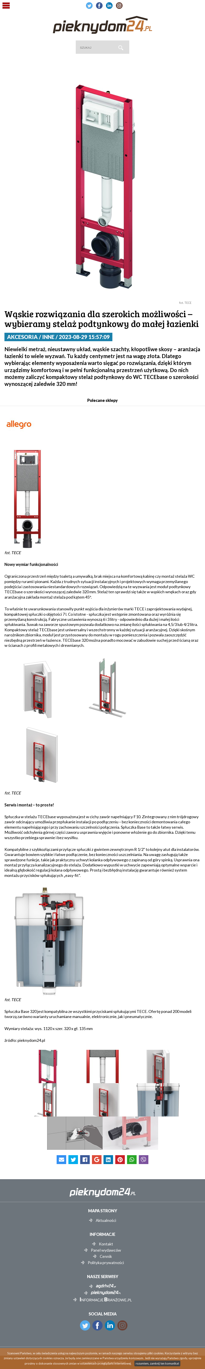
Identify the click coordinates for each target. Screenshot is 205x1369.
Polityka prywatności (106, 1262)
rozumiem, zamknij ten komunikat (157, 1363)
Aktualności (106, 1220)
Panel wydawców (106, 1250)
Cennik (106, 1256)
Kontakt (106, 1243)
